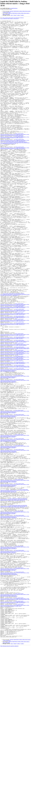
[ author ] (22, 15)
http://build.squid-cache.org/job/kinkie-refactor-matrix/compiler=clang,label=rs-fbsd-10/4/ (12, 18)
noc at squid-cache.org (13, 8)
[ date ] (12, 15)
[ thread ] (15, 15)
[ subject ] (18, 15)
